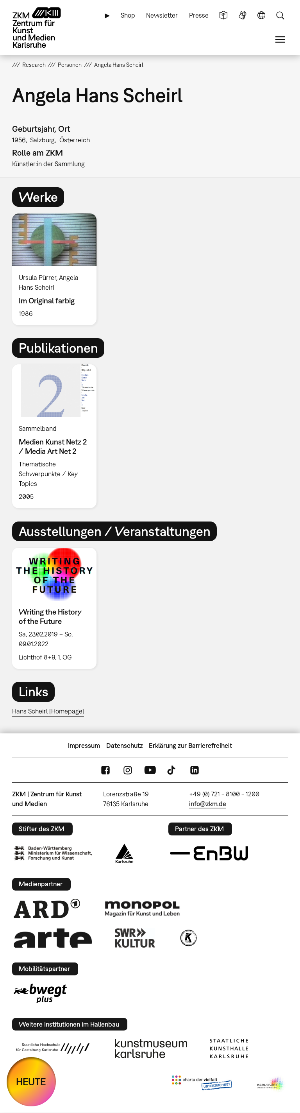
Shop (128, 15)
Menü (280, 39)
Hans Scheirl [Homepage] (48, 711)
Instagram (128, 770)
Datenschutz (124, 745)
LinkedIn (194, 770)
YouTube (150, 770)
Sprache (261, 15)
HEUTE (31, 1081)
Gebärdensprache (242, 15)
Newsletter (162, 15)
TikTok (172, 770)
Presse (199, 15)
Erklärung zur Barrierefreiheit (190, 745)
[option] (57, 269)
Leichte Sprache (223, 15)
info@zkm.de (207, 804)
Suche (280, 15)
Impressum (84, 745)
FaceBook (105, 770)
